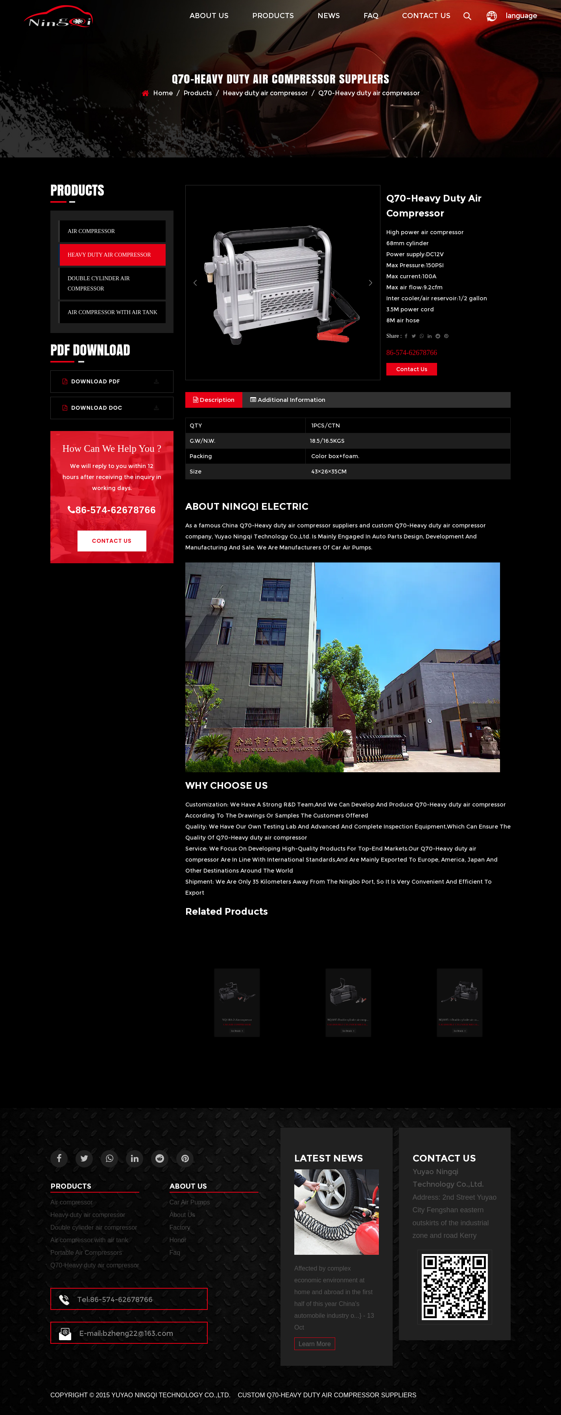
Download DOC (111, 408)
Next (370, 282)
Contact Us (426, 15)
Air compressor (91, 231)
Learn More (315, 1344)
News (328, 15)
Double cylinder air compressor (99, 283)
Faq (371, 15)
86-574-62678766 (112, 510)
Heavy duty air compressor (265, 93)
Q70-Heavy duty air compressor (94, 1265)
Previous (195, 282)
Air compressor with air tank (112, 312)
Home (163, 93)
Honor (178, 1240)
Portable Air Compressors (86, 1252)
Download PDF (111, 381)
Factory (180, 1227)
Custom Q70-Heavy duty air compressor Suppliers (327, 1395)
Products (273, 15)
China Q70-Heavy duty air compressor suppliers (290, 525)
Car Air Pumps (190, 1202)
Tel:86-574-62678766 (106, 1299)
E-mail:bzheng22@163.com (116, 1333)
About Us (209, 15)
